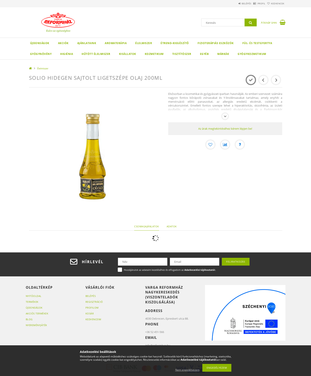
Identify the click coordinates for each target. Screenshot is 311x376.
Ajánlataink (86, 43)
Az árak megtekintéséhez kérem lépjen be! (225, 129)
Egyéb (204, 54)
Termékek (32, 301)
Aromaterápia (116, 43)
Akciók (63, 43)
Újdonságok (39, 43)
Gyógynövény (41, 54)
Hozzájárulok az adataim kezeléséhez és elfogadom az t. (170, 269)
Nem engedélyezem (187, 370)
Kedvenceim (93, 319)
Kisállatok (127, 54)
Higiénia (66, 54)
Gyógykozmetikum (252, 54)
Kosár (89, 313)
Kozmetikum (154, 54)
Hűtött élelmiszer (96, 54)
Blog (29, 319)
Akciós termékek (37, 313)
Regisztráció (94, 301)
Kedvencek (275, 3)
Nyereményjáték (36, 325)
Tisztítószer (181, 54)
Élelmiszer (143, 43)
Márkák (223, 54)
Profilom (92, 307)
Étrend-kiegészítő (175, 43)
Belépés (235, 3)
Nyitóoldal (34, 296)
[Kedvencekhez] (210, 144)
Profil (255, 3)
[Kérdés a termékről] (240, 144)
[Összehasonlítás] (225, 144)
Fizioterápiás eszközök (216, 43)
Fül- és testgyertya (257, 43)
